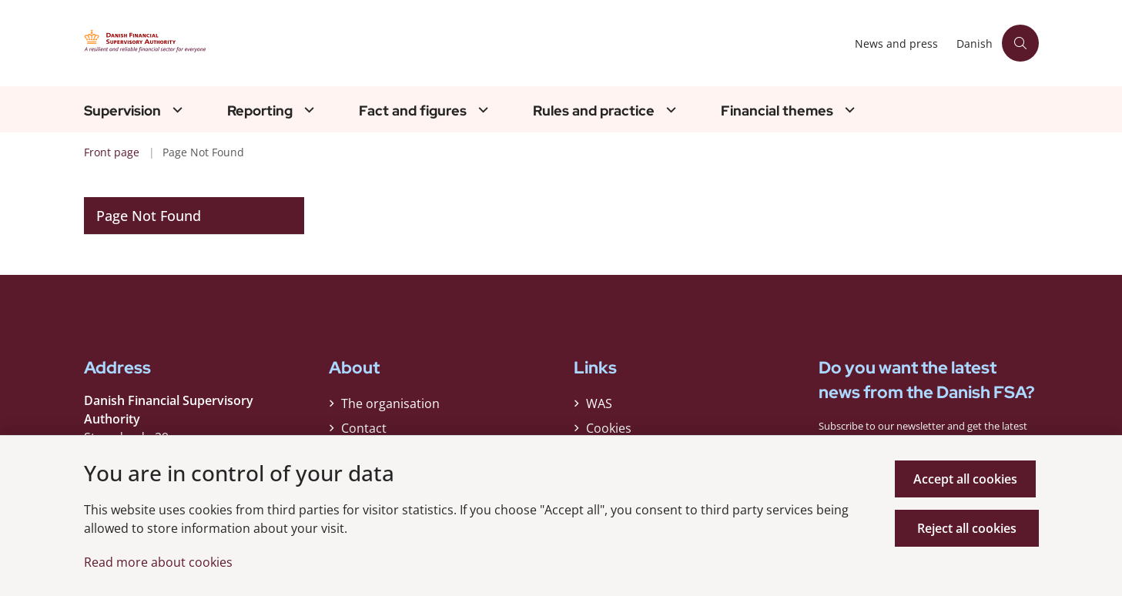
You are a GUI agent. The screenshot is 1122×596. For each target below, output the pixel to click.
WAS (599, 407)
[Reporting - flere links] (307, 110)
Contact (364, 432)
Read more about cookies (158, 562)
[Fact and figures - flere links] (481, 110)
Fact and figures (413, 111)
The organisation (390, 407)
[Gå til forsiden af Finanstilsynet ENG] (230, 43)
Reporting (260, 111)
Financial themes (777, 111)
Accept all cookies (968, 478)
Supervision (122, 111)
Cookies (608, 432)
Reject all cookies (968, 528)
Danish (974, 44)
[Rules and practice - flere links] (669, 110)
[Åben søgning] (1020, 43)
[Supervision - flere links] (175, 110)
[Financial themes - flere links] (847, 110)
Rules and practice (594, 111)
